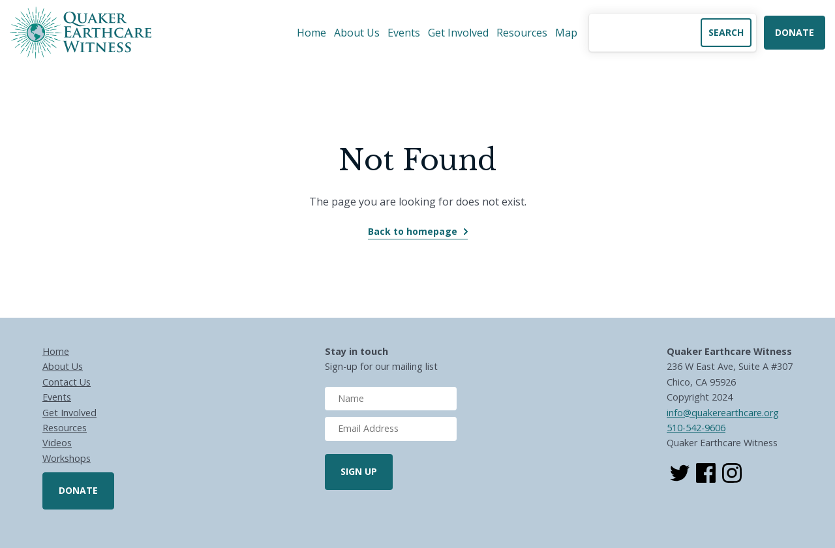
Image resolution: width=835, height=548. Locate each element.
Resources (521, 32)
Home (311, 32)
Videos (57, 442)
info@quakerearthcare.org (723, 412)
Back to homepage (412, 231)
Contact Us (66, 382)
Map (566, 32)
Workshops (66, 458)
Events (403, 32)
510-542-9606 (696, 427)
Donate (794, 32)
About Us (357, 32)
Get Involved (458, 32)
